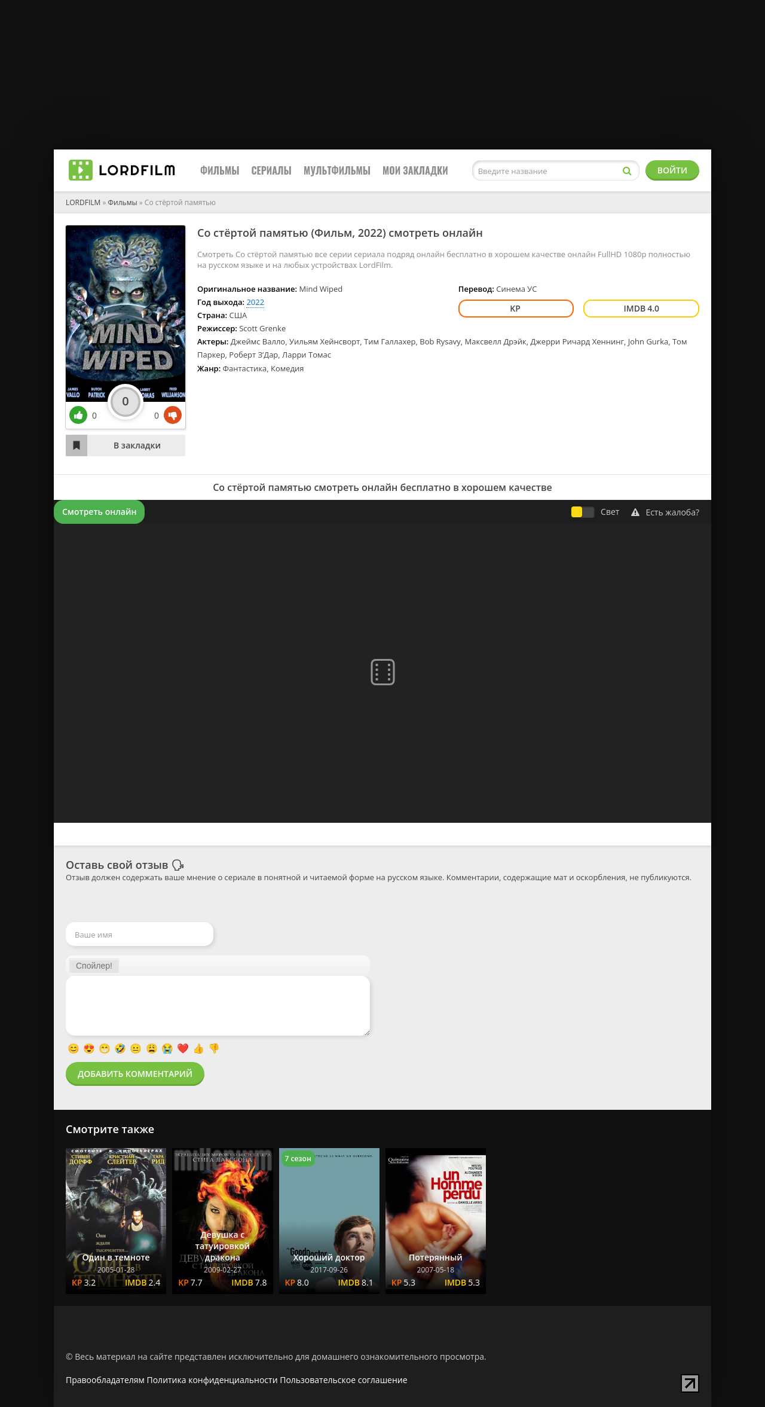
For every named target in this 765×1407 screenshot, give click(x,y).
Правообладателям (105, 1379)
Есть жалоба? (665, 512)
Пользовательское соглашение (343, 1379)
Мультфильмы (337, 170)
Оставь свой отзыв (117, 864)
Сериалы (272, 170)
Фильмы (220, 170)
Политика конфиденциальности (212, 1379)
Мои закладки (415, 170)
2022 (370, 232)
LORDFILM (83, 202)
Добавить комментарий (135, 1073)
